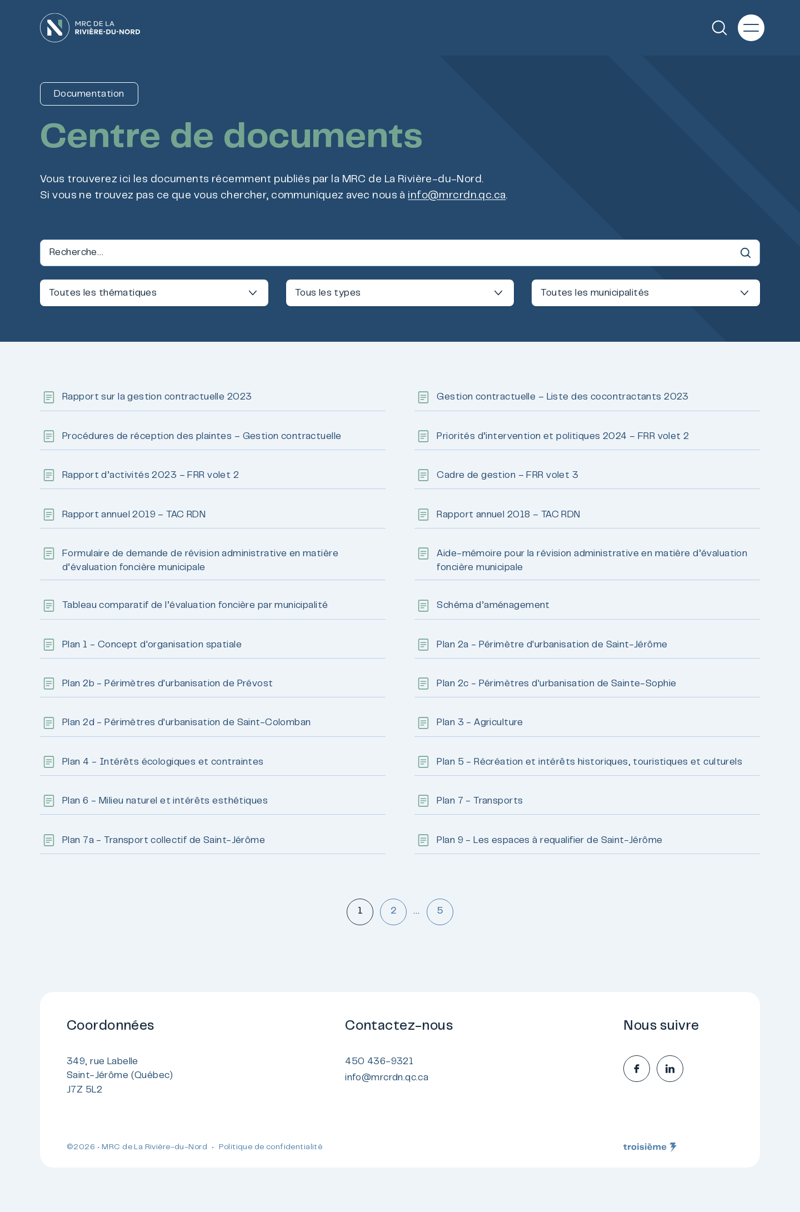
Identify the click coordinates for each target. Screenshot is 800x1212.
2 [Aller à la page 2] (394, 911)
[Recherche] (719, 27)
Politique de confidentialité (270, 1147)
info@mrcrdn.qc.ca (457, 196)
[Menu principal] (751, 27)
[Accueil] (90, 28)
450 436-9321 (379, 1062)
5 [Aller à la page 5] (440, 911)
